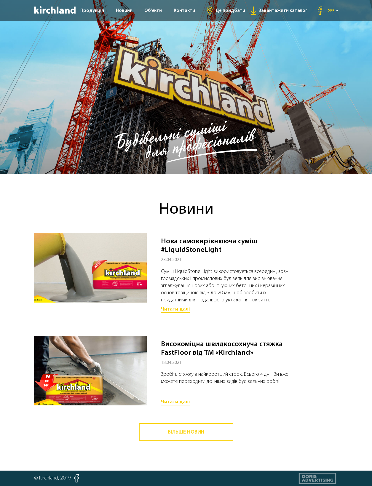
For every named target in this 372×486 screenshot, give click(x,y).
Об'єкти (153, 10)
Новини (124, 10)
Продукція (92, 10)
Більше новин (186, 432)
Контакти (184, 10)
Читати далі (175, 309)
